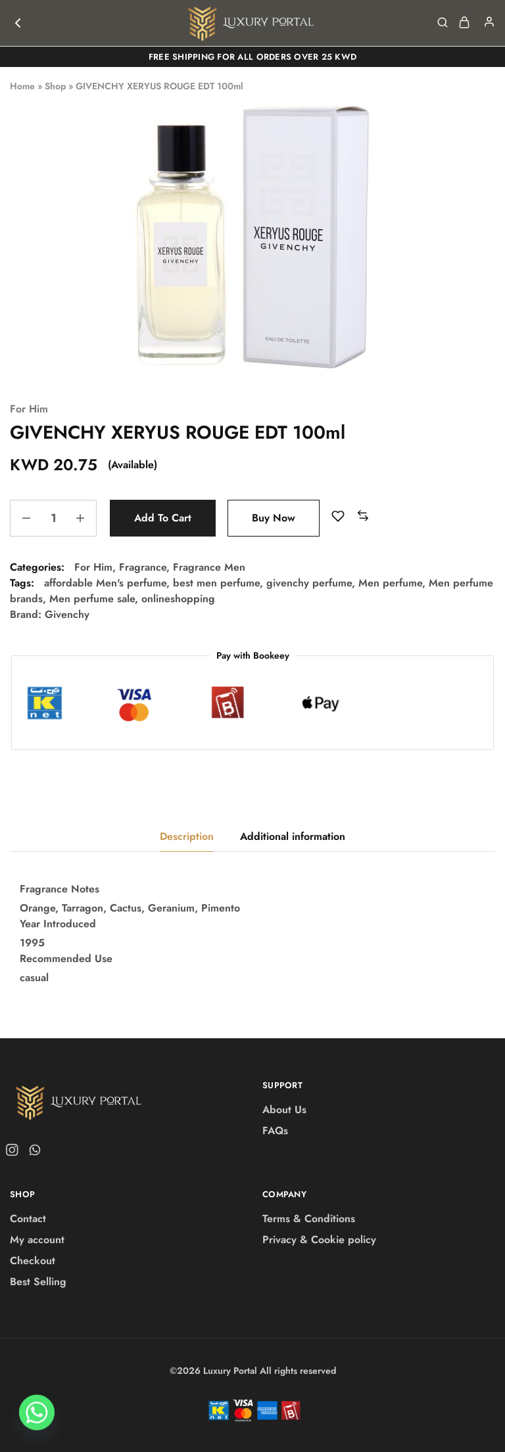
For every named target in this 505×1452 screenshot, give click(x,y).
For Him (29, 408)
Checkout (32, 1260)
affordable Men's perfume (105, 582)
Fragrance (142, 567)
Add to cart (162, 517)
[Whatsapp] (37, 1418)
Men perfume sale (92, 598)
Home (22, 86)
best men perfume (216, 582)
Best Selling (38, 1281)
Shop (55, 86)
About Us (284, 1109)
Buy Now (273, 517)
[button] (363, 516)
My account (37, 1239)
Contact (28, 1218)
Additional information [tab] (292, 836)
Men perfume (390, 582)
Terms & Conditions (308, 1218)
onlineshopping (178, 598)
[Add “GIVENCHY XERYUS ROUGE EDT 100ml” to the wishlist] (338, 516)
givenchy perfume (309, 582)
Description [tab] (187, 836)
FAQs (275, 1130)
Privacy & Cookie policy (319, 1239)
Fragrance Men (209, 567)
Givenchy (67, 614)
